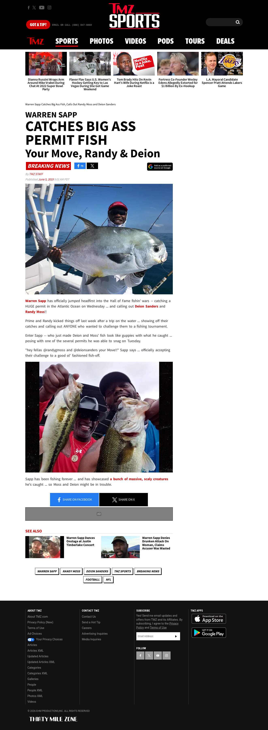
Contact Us (89, 616)
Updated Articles (38, 656)
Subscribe (176, 636)
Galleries (33, 679)
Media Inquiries (91, 639)
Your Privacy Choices (45, 639)
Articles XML (36, 650)
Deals (225, 41)
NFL (108, 579)
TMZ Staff (36, 174)
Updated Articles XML (41, 662)
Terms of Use (36, 628)
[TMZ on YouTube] (158, 655)
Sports (67, 41)
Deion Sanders (97, 571)
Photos (101, 41)
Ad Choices (35, 633)
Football (92, 579)
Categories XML (38, 673)
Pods (166, 41)
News (35, 41)
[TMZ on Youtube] (41, 7)
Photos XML (35, 696)
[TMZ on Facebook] (28, 7)
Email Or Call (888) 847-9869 (72, 25)
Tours (195, 41)
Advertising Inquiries (95, 633)
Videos (135, 41)
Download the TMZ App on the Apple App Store (209, 619)
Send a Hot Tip (91, 622)
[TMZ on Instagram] (49, 7)
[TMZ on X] (34, 7)
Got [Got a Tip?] (38, 25)
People (32, 684)
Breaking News (148, 571)
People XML (35, 690)
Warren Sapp (47, 571)
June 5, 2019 (46, 179)
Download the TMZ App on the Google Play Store (209, 633)
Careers (87, 628)
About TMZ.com (38, 616)
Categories (34, 667)
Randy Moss (71, 571)
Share (74, 499)
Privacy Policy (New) (40, 622)
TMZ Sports (122, 571)
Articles (32, 645)
